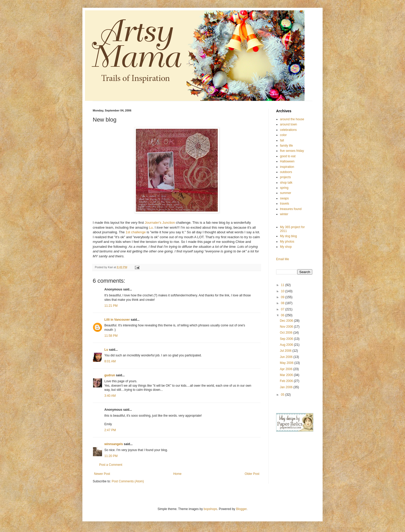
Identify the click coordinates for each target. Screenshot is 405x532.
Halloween (287, 161)
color (283, 135)
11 (283, 285)
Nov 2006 (287, 326)
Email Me (282, 259)
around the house (292, 119)
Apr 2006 (286, 369)
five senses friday (292, 151)
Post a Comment (110, 465)
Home (177, 474)
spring (284, 188)
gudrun (109, 375)
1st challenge (136, 232)
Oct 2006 (286, 332)
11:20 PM (111, 456)
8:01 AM (110, 361)
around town (288, 124)
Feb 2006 (287, 381)
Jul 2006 (286, 351)
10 (283, 291)
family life (286, 145)
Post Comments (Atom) (128, 481)
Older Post (252, 474)
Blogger (241, 509)
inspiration (287, 167)
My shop (286, 247)
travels (284, 203)
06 (283, 315)
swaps (284, 198)
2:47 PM (110, 430)
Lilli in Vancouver (117, 319)
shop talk (286, 182)
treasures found (290, 209)
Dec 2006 (287, 321)
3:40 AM (110, 396)
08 (283, 303)
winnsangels (113, 444)
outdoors (286, 172)
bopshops (210, 509)
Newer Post (102, 474)
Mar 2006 (287, 375)
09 (283, 297)
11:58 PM (111, 336)
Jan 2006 (286, 387)
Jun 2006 (286, 357)
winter (284, 214)
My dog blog (288, 236)
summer (285, 193)
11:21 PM (111, 306)
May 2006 (287, 363)
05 (283, 394)
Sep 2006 (287, 339)
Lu (151, 227)
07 (283, 309)
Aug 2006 (287, 345)
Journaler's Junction (160, 222)
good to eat (287, 156)
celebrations (288, 130)
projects (285, 177)
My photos (287, 241)
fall (282, 140)
